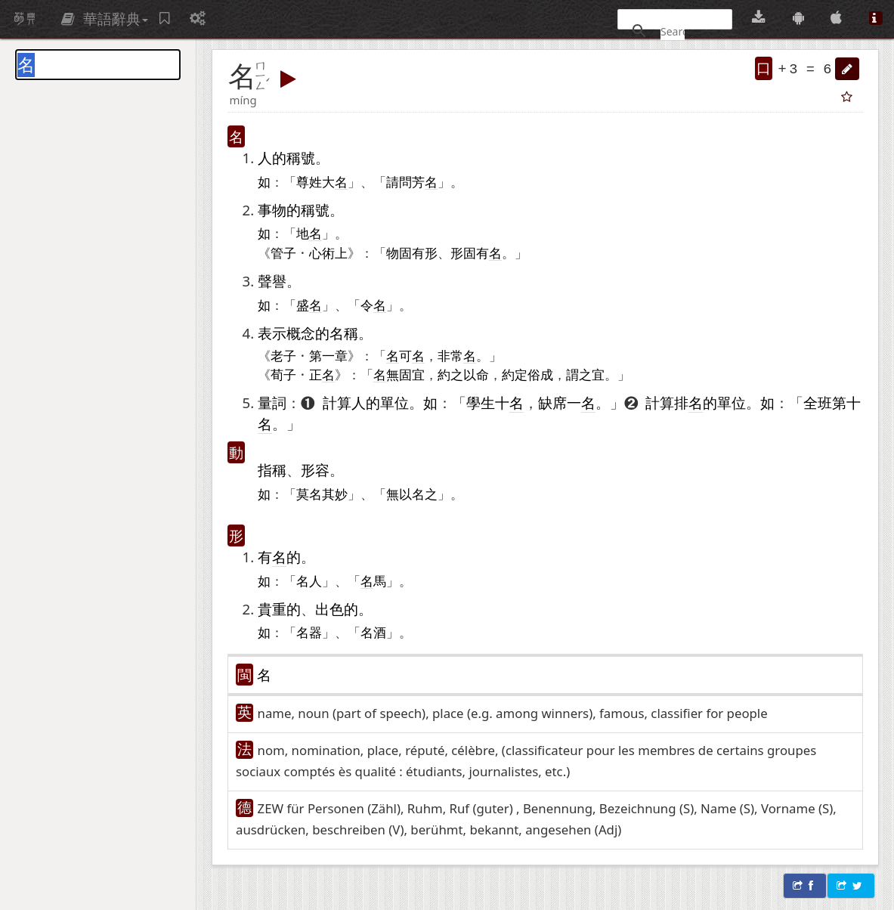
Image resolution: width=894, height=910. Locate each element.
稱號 (300, 157)
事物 (272, 209)
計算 (337, 402)
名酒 (373, 631)
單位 (394, 402)
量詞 (272, 402)
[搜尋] (672, 31)
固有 (412, 252)
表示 (272, 332)
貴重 (272, 608)
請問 (399, 181)
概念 (300, 332)
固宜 (412, 374)
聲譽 (272, 280)
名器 (309, 631)
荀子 (283, 374)
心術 (322, 252)
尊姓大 (322, 182)
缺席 (552, 402)
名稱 (343, 332)
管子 (283, 252)
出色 (329, 608)
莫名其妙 (322, 493)
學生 (480, 402)
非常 (450, 355)
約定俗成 (527, 374)
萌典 (25, 19)
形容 (315, 469)
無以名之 (412, 493)
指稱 (272, 469)
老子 (283, 355)
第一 (322, 355)
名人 (309, 580)
